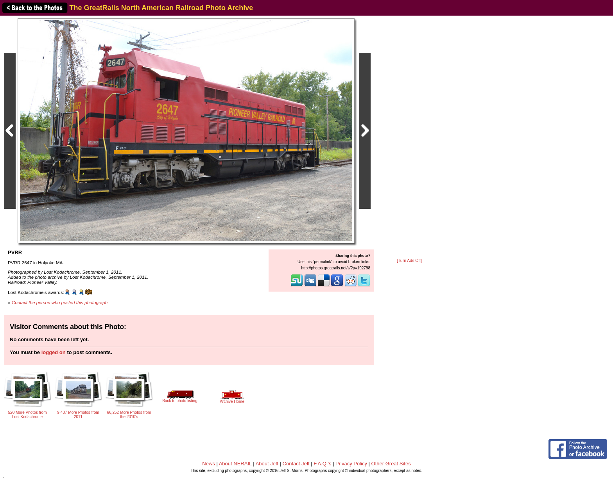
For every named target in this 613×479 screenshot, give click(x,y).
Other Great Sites (391, 464)
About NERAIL (235, 464)
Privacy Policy (351, 464)
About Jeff (267, 464)
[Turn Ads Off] (409, 260)
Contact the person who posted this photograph (60, 302)
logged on (53, 352)
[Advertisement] (409, 137)
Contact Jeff (296, 464)
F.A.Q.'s (322, 464)
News (208, 464)
